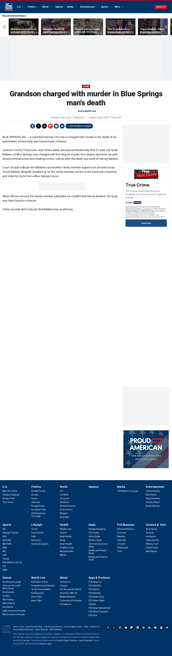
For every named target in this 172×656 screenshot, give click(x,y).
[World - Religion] (64, 513)
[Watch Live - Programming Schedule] (43, 585)
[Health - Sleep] (62, 540)
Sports (104, 7)
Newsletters (155, 627)
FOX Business (125, 524)
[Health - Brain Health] (66, 536)
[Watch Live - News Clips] (36, 600)
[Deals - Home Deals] (94, 536)
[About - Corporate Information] (71, 600)
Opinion (59, 7)
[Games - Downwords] (8, 592)
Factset (26, 640)
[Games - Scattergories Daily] (11, 582)
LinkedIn (137, 627)
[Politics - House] (34, 498)
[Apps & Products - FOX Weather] (95, 585)
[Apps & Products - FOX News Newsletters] (100, 608)
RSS (149, 627)
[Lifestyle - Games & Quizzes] (40, 544)
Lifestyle (36, 524)
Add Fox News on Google (80, 126)
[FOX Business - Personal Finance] (125, 529)
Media (70, 7)
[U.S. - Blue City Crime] (9, 491)
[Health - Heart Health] (66, 544)
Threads (44, 126)
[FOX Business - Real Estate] (122, 547)
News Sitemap (41, 629)
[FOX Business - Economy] (121, 532)
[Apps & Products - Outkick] (92, 604)
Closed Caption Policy (73, 627)
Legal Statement (85, 640)
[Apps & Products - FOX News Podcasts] (98, 611)
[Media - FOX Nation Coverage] (127, 491)
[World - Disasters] (64, 502)
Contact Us (94, 627)
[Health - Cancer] (63, 532)
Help (86, 627)
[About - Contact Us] (65, 582)
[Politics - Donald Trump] (38, 491)
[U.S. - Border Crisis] (8, 498)
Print (56, 126)
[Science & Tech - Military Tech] (152, 544)
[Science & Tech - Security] (150, 532)
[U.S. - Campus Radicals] (10, 494)
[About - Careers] (64, 585)
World (45, 7)
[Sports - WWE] (4, 570)
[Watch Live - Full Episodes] (37, 593)
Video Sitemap (55, 629)
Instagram (120, 627)
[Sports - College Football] (10, 532)
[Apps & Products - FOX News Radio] (97, 600)
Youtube (126, 627)
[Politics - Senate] (34, 494)
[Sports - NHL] (4, 551)
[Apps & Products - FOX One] (93, 615)
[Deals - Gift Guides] (94, 532)
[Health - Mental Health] (66, 551)
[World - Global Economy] (68, 506)
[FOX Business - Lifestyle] (121, 544)
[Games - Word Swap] (8, 599)
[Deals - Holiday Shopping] (97, 529)
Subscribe (146, 223)
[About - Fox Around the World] (70, 589)
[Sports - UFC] (4, 566)
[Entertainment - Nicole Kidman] (153, 506)
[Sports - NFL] (4, 529)
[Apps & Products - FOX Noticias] (95, 593)
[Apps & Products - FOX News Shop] (96, 597)
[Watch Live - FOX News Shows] (39, 582)
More (117, 7)
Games (6, 577)
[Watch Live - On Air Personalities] (40, 589)
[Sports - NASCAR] (6, 540)
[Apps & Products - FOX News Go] (95, 582)
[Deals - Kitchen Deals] (95, 540)
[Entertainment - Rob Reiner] (151, 494)
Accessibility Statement (23, 629)
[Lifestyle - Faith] (33, 536)
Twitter (38, 126)
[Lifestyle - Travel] (34, 529)
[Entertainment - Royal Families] (153, 498)
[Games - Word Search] (8, 603)
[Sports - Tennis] (5, 559)
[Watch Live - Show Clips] (36, 597)
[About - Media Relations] (68, 597)
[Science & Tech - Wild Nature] (151, 551)
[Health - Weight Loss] (66, 529)
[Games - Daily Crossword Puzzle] (13, 610)
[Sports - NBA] (4, 547)
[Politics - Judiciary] (35, 502)
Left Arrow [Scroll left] (4, 27)
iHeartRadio (167, 627)
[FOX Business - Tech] (119, 551)
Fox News (8, 7)
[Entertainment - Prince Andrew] (153, 491)
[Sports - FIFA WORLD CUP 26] (12, 562)
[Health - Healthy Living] (66, 547)
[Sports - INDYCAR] (6, 544)
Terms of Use (148, 211)
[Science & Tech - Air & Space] (151, 529)
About (64, 577)
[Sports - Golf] (4, 555)
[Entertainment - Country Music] (153, 502)
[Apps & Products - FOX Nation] (94, 589)
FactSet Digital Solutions (66, 640)
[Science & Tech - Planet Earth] (152, 547)
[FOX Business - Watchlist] (121, 540)
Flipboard (50, 126)
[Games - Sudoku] (6, 596)
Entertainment (87, 7)
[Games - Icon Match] (7, 607)
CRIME (86, 86)
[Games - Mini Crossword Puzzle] (13, 614)
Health (64, 524)
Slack (143, 627)
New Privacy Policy (34, 627)
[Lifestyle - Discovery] (36, 540)
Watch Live (38, 577)
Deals (92, 524)
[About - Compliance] (65, 604)
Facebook (32, 126)
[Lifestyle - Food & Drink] (37, 532)
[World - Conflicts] (64, 494)
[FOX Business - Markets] (121, 536)
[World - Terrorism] (64, 498)
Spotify (161, 627)
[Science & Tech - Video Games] (152, 540)
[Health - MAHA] (63, 555)
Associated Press (87, 111)
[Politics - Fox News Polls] (38, 509)
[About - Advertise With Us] (68, 593)
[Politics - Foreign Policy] (38, 506)
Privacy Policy (132, 211)
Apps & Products (99, 577)
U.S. (19, 7)
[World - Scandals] (64, 517)
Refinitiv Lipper (45, 644)
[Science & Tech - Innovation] (151, 536)
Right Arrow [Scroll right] (166, 27)
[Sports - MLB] (4, 536)
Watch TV (160, 7)
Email (62, 126)
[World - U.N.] (62, 491)
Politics (32, 7)
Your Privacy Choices (53, 627)
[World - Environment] (66, 509)
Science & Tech (156, 524)
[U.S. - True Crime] (7, 502)
